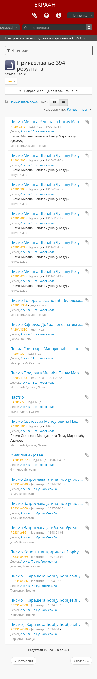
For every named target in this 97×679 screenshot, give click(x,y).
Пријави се (79, 15)
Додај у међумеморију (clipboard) (87, 121)
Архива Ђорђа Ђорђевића (38, 489)
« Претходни (23, 661)
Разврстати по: (55, 109)
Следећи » (81, 661)
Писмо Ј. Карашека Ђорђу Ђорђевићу (45, 576)
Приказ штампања (21, 102)
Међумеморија (35, 16)
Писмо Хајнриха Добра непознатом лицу (48, 324)
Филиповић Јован (26, 455)
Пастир (17, 397)
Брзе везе (59, 16)
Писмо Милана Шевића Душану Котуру (47, 155)
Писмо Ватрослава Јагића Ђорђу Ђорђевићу (51, 479)
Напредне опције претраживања (48, 91)
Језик (47, 16)
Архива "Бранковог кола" (38, 131)
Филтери (18, 50)
